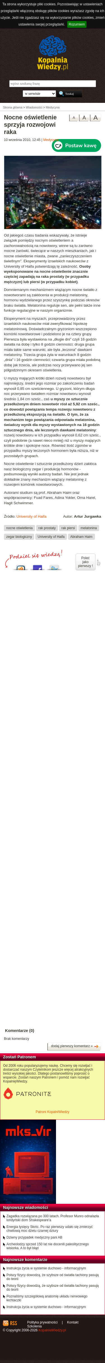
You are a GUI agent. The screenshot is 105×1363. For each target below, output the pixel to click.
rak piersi (68, 528)
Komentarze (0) (19, 1030)
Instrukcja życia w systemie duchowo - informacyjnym (46, 1268)
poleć (98, 562)
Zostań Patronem (19, 1057)
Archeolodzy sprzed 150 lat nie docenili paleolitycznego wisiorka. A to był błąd (47, 1246)
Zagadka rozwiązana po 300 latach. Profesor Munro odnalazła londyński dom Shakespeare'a (52, 1218)
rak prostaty (47, 528)
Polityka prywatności (42, 1322)
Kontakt (73, 1322)
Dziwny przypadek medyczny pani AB (34, 1237)
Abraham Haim (81, 536)
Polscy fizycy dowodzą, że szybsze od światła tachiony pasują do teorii (52, 1277)
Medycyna (51, 140)
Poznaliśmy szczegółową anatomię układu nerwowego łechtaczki (47, 1298)
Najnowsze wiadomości (25, 1207)
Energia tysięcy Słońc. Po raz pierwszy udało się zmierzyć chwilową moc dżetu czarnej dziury (49, 1229)
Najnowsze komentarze (25, 1259)
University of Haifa (31, 516)
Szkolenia (34, 1326)
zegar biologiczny (19, 536)
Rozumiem (77, 24)
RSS (13, 1323)
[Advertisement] (52, 743)
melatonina (89, 528)
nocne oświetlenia (19, 528)
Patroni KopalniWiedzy (52, 1112)
